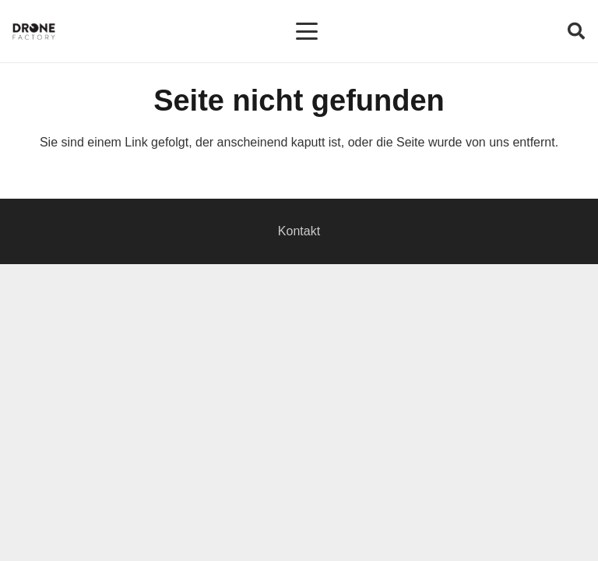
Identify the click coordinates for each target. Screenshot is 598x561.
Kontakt (299, 231)
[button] (307, 31)
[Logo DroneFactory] (34, 31)
